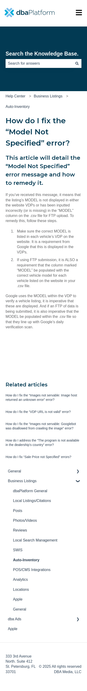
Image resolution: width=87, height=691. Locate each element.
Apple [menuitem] (18, 599)
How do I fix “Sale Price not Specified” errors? (38, 457)
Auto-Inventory (18, 107)
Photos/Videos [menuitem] (25, 520)
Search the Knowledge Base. (42, 54)
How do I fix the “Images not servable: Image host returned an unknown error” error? (41, 397)
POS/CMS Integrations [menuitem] (32, 570)
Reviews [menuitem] (20, 530)
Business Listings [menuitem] (22, 481)
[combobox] (39, 63)
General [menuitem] (14, 471)
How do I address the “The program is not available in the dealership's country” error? (42, 443)
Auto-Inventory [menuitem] (26, 560)
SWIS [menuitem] (18, 550)
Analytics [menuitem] (20, 579)
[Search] (77, 63)
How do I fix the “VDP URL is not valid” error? (38, 412)
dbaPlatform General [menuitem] (30, 491)
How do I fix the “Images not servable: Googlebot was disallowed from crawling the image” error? (41, 426)
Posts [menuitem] (17, 511)
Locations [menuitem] (21, 589)
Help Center (15, 96)
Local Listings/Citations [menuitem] (32, 501)
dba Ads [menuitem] (14, 619)
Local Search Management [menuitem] (35, 540)
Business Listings (48, 96)
